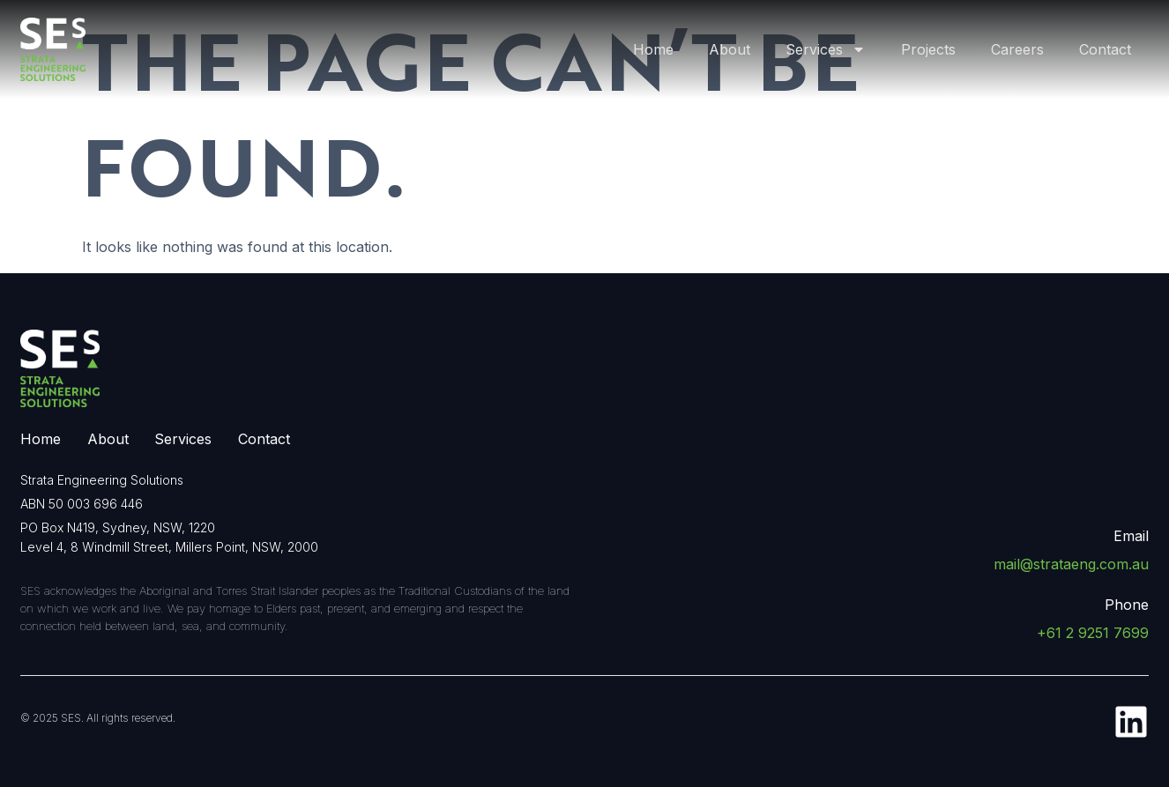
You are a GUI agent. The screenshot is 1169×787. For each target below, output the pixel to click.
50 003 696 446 (95, 503)
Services (826, 49)
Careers (1017, 49)
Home (653, 49)
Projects (928, 49)
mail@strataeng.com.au (1071, 564)
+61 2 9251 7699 (1093, 633)
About (729, 49)
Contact (1105, 49)
